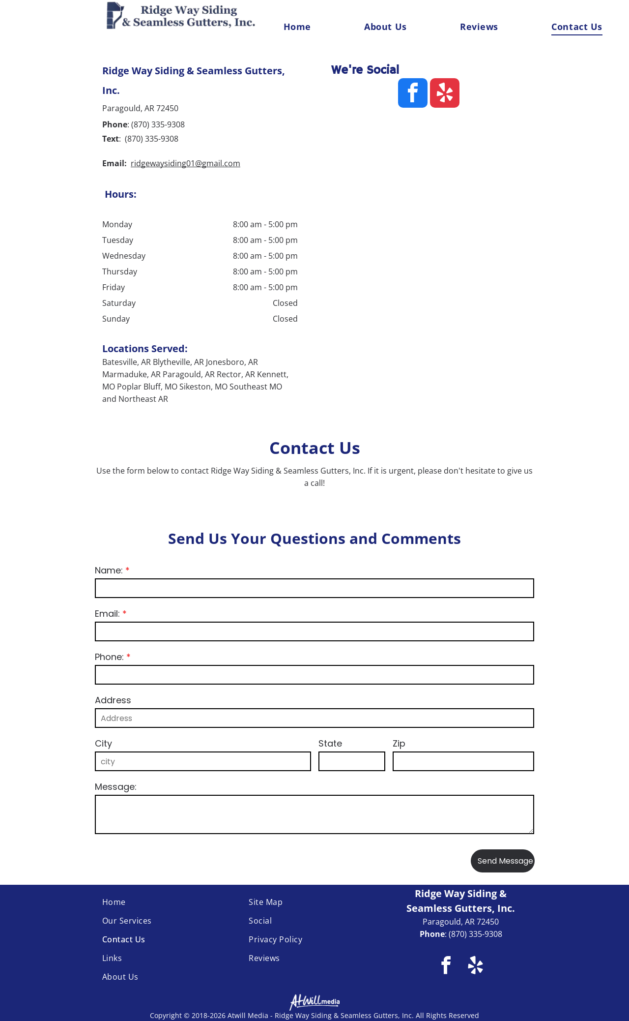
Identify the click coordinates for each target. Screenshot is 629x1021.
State (330, 743)
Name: (109, 570)
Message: (116, 787)
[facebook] (413, 94)
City (103, 743)
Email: (107, 613)
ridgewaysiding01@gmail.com (185, 163)
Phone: (109, 657)
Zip (399, 743)
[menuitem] (297, 26)
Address (113, 700)
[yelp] (444, 94)
